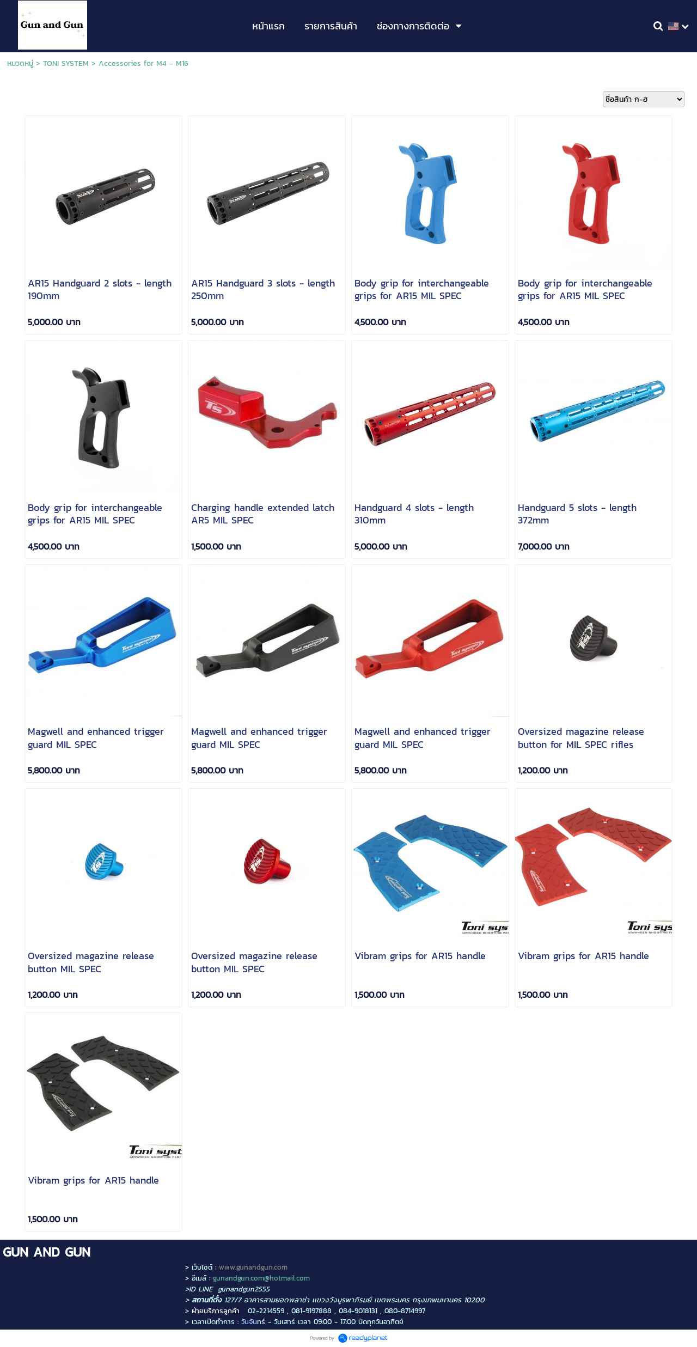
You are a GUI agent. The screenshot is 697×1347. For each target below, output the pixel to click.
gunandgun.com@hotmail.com (261, 1277)
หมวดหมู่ (20, 63)
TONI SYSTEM (66, 63)
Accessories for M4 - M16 (143, 63)
